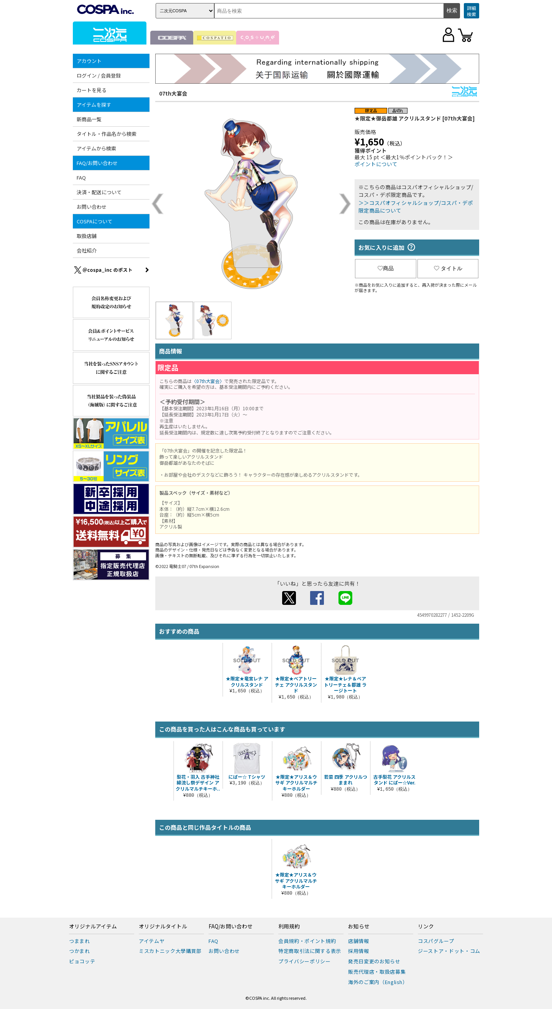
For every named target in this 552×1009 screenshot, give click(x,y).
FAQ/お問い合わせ (97, 163)
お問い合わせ (92, 206)
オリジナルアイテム (93, 926)
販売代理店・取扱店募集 (377, 971)
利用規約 (289, 926)
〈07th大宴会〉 (208, 381)
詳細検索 (471, 11)
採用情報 (358, 951)
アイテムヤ (151, 941)
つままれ (79, 941)
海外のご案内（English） (378, 982)
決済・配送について (99, 192)
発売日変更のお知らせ (374, 961)
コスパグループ (436, 941)
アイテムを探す (94, 104)
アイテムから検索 (96, 148)
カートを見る (92, 90)
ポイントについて (376, 164)
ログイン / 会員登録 (99, 75)
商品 (386, 268)
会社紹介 (87, 250)
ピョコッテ (82, 961)
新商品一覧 (89, 119)
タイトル (448, 268)
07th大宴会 (173, 93)
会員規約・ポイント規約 (307, 941)
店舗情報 (358, 941)
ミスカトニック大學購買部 (170, 951)
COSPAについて (94, 221)
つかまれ (79, 951)
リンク (426, 926)
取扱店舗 (87, 235)
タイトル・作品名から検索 (106, 133)
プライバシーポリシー (304, 961)
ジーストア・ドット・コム (449, 951)
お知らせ (359, 926)
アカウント (89, 60)
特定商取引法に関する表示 (309, 951)
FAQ (81, 177)
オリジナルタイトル (163, 926)
